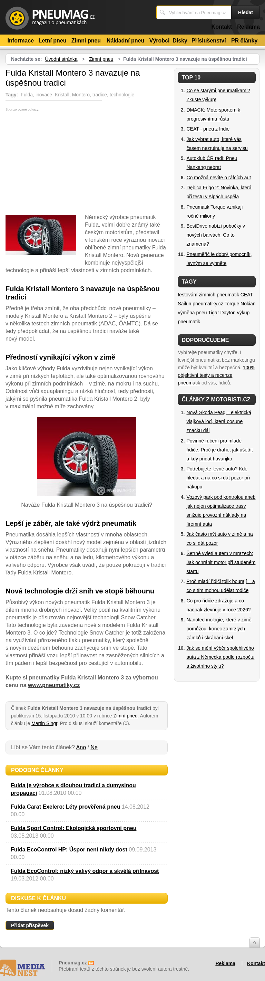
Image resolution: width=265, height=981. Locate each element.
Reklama (248, 27)
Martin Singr (44, 723)
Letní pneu (53, 41)
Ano (81, 747)
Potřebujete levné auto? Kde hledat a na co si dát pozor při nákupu (218, 477)
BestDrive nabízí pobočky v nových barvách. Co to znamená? (215, 235)
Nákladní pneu (125, 41)
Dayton (227, 312)
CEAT (247, 294)
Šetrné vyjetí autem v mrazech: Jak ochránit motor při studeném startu (220, 562)
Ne (93, 747)
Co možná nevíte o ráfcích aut (218, 177)
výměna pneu (192, 312)
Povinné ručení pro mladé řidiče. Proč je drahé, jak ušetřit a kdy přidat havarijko (219, 449)
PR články (244, 41)
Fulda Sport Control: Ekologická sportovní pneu (73, 828)
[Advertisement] (63, 163)
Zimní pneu (86, 41)
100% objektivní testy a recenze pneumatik (216, 375)
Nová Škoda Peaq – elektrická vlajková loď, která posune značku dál (218, 421)
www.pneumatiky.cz (54, 685)
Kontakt (222, 27)
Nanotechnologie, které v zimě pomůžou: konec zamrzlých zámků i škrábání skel (218, 628)
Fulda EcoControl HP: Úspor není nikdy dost (69, 850)
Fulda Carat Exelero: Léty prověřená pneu (65, 807)
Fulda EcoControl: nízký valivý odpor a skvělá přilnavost (85, 871)
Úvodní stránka (61, 59)
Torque (231, 303)
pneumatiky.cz (208, 303)
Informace (21, 41)
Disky (180, 41)
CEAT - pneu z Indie (207, 129)
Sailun (184, 303)
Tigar (213, 312)
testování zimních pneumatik (208, 294)
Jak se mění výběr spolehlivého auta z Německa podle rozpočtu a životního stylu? (220, 657)
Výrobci (159, 41)
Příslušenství (209, 41)
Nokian (248, 303)
